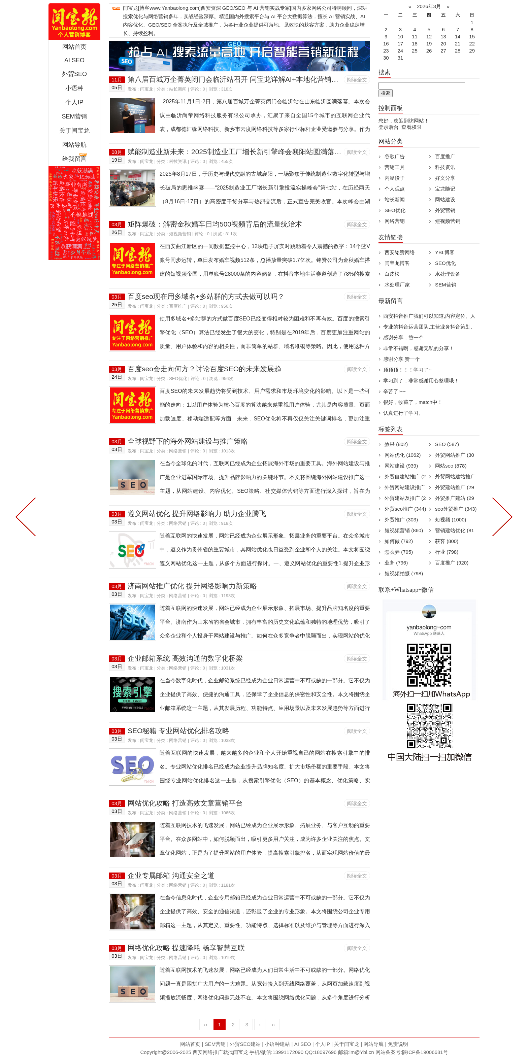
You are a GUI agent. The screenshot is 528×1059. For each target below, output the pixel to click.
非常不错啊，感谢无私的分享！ (418, 348)
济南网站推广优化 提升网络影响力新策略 (192, 586)
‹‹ (205, 1024)
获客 (446, 541)
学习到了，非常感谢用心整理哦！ (421, 380)
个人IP (74, 102)
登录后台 (388, 127)
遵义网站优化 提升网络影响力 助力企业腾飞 (197, 513)
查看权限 (411, 127)
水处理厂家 (397, 284)
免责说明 (398, 1044)
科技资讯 (178, 161)
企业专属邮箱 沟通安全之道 (171, 875)
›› (273, 1024)
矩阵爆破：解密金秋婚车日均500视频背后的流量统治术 (215, 224)
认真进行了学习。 (403, 413)
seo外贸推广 (455, 509)
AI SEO (74, 60)
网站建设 (445, 199)
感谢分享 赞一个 (401, 359)
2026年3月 (429, 6)
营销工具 (395, 167)
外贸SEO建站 (245, 1044)
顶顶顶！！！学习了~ (407, 370)
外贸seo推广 (405, 509)
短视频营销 (180, 233)
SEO (447, 444)
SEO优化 (178, 378)
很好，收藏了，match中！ (412, 402)
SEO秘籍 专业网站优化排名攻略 (178, 731)
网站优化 (403, 455)
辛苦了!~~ (394, 391)
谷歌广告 (395, 156)
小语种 (74, 88)
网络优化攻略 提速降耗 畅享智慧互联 (186, 948)
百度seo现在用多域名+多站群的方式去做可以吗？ (206, 296)
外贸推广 (401, 519)
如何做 (399, 541)
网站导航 (74, 144)
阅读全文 (357, 79)
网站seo (450, 466)
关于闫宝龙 (74, 130)
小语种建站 (277, 1044)
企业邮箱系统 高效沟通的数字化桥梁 (185, 658)
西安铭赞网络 (400, 252)
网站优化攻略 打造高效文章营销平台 (185, 803)
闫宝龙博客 (397, 263)
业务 (396, 563)
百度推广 (178, 306)
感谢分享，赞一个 (403, 337)
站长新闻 (178, 89)
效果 (396, 444)
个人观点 (395, 189)
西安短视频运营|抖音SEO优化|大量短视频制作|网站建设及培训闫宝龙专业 (74, 21)
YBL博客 (445, 252)
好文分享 (445, 178)
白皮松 (392, 274)
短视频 (450, 519)
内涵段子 (395, 178)
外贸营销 (445, 210)
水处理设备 (447, 274)
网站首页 (74, 46)
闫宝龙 (146, 89)
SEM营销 (74, 116)
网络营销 (178, 450)
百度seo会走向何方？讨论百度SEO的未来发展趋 (204, 369)
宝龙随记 (445, 189)
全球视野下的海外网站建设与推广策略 (188, 441)
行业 (446, 552)
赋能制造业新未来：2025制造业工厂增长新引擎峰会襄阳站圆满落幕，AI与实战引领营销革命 (273, 152)
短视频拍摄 (404, 573)
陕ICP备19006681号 (425, 1052)
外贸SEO (74, 74)
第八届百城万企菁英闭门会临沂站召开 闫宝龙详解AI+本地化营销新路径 (240, 79)
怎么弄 (399, 552)
